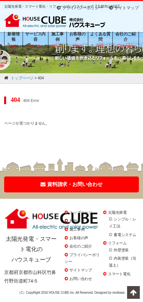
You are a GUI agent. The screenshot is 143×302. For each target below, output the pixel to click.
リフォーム (117, 243)
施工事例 (76, 229)
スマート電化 (119, 274)
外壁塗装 (121, 250)
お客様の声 (78, 238)
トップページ (80, 212)
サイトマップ (124, 7)
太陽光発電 (117, 212)
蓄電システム (125, 235)
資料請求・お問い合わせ (71, 184)
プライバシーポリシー (80, 7)
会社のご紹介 (80, 246)
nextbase (118, 292)
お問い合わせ (80, 279)
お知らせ (76, 221)
